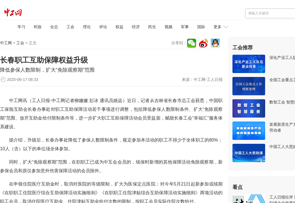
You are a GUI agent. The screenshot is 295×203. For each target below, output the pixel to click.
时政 (38, 27)
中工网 (6, 43)
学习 (21, 27)
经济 (136, 27)
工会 (70, 27)
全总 (54, 27)
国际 (201, 27)
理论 (87, 27)
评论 (103, 27)
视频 (168, 27)
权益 (119, 27)
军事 (185, 27)
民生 (152, 27)
